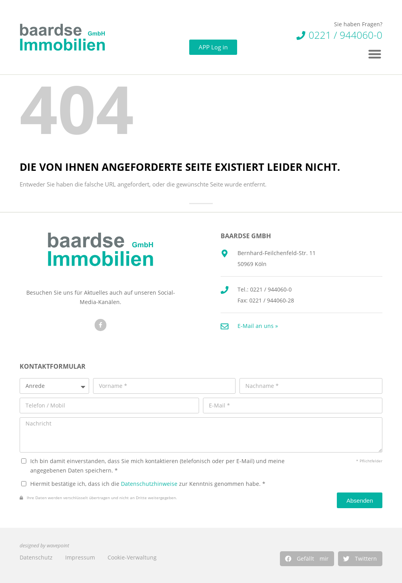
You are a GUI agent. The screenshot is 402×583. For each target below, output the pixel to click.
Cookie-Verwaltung (132, 557)
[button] (307, 558)
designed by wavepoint (44, 545)
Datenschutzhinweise (149, 483)
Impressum (80, 557)
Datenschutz (36, 557)
